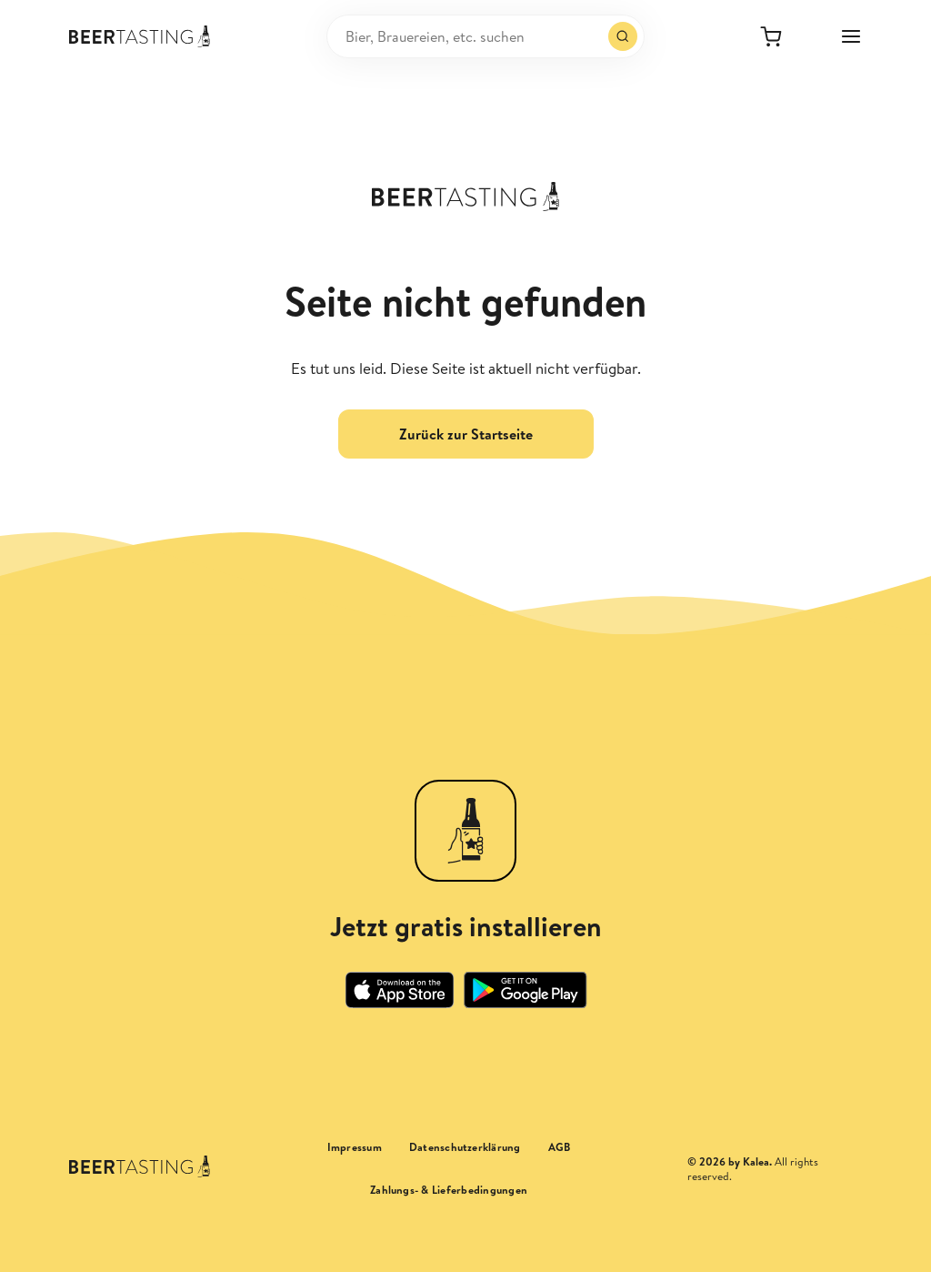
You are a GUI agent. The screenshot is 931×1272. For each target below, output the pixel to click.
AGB (559, 1147)
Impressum (354, 1147)
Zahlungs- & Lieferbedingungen (448, 1190)
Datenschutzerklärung (465, 1147)
